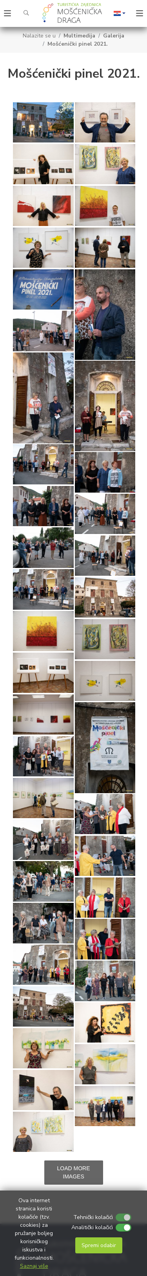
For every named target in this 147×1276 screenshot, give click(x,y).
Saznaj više (34, 1266)
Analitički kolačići (92, 1227)
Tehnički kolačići (93, 1217)
